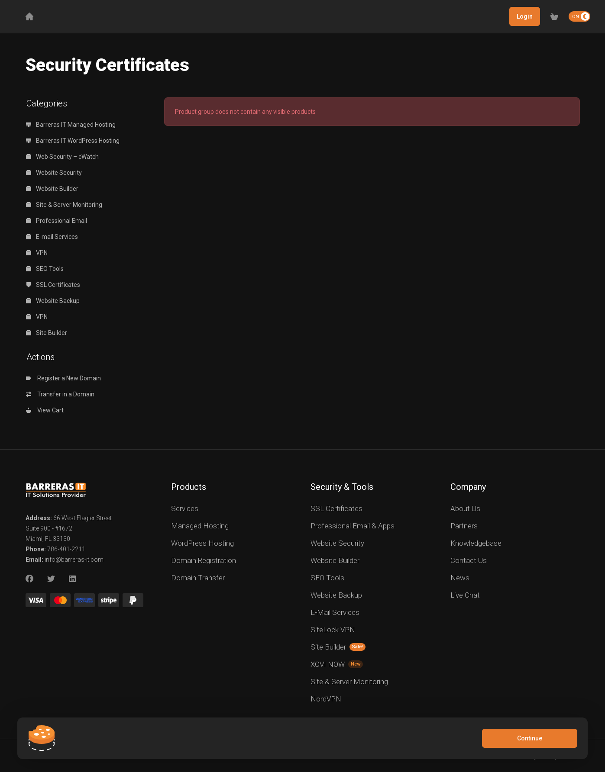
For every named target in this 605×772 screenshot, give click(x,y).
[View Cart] (554, 16)
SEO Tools (45, 268)
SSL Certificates (53, 284)
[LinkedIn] (73, 579)
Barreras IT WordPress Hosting (73, 140)
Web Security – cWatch (62, 156)
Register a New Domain (63, 378)
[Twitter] (51, 579)
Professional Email (56, 220)
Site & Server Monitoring (64, 204)
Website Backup (53, 300)
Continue (529, 738)
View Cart (45, 410)
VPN (37, 252)
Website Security (54, 172)
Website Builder (52, 188)
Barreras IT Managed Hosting (71, 124)
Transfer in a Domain (60, 394)
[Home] (29, 16)
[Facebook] (29, 579)
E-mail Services (52, 236)
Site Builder (46, 332)
